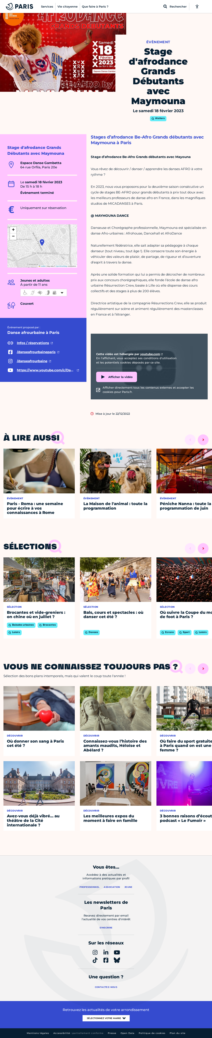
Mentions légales (38, 1033)
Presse (112, 1033)
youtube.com (150, 354)
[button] (42, 242)
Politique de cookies (152, 1033)
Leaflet (42, 266)
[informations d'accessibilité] (43, 292)
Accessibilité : (78, 1033)
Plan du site (177, 1033)
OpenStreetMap (61, 266)
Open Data (127, 1033)
